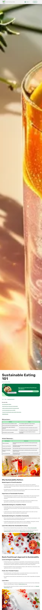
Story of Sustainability (32, 527)
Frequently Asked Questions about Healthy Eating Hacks (11, 412)
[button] (28, 2)
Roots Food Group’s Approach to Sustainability (10, 406)
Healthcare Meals (7, 531)
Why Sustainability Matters (6, 404)
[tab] (35, 2)
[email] (25, 391)
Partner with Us (22, 584)
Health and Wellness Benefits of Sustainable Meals (10, 408)
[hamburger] (39, 2)
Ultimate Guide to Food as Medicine (26, 531)
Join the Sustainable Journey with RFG (8, 410)
